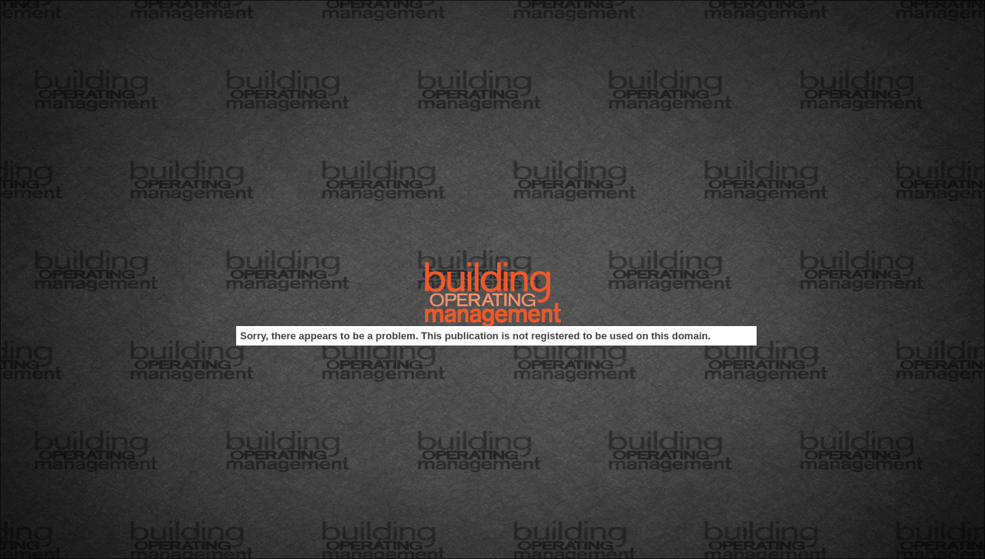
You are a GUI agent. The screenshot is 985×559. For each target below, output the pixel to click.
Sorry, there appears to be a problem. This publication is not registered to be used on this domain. (475, 336)
